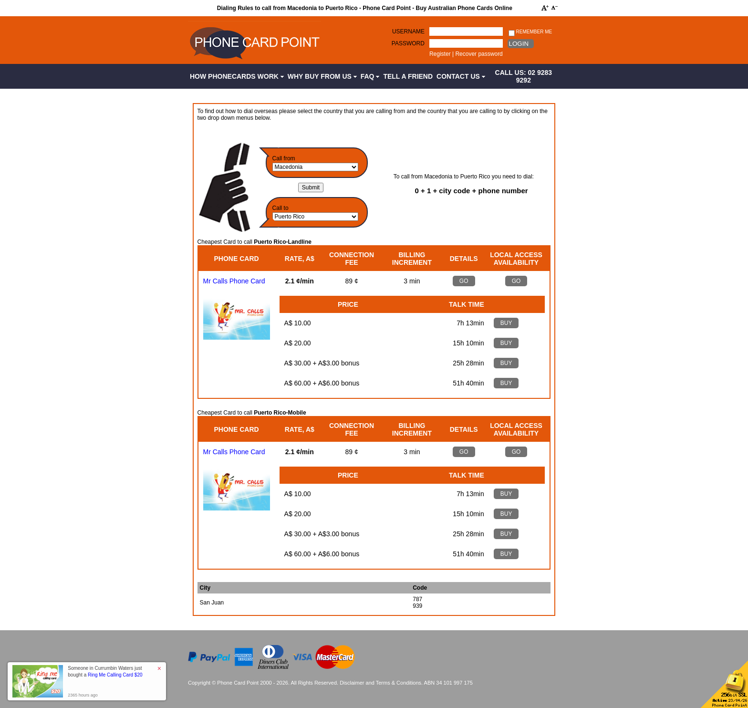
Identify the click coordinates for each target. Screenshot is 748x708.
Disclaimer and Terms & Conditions (380, 683)
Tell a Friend (408, 76)
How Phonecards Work (237, 76)
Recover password (478, 54)
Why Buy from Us (322, 76)
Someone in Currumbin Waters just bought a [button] (105, 671)
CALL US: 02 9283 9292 (523, 76)
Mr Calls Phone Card (234, 281)
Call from (283, 158)
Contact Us (460, 76)
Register (440, 54)
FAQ (370, 76)
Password (408, 43)
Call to (280, 208)
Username (408, 31)
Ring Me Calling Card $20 (115, 674)
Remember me (530, 32)
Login (519, 43)
